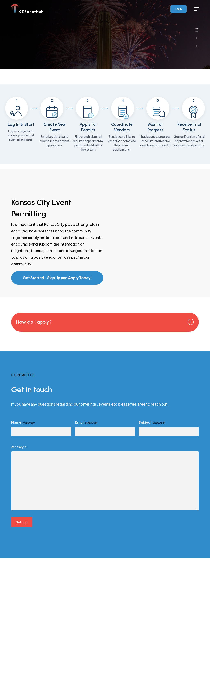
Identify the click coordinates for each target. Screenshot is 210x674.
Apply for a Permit (38, 94)
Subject (151, 486)
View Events (32, 108)
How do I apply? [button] (103, 385)
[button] (196, 9)
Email (86, 486)
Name (22, 486)
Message (18, 510)
